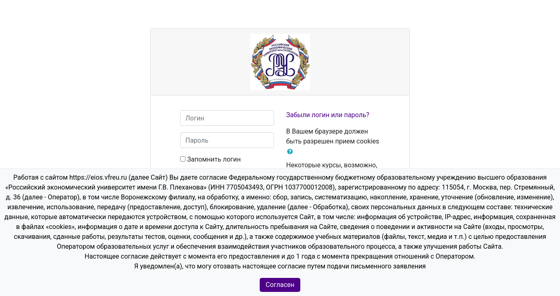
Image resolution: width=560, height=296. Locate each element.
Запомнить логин (214, 159)
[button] (291, 151)
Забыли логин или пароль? (328, 115)
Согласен (280, 285)
